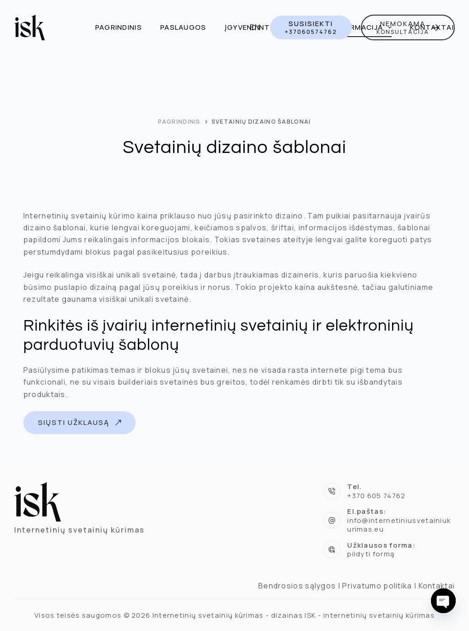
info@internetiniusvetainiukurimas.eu (399, 525)
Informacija (364, 27)
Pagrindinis (118, 27)
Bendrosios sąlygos (297, 586)
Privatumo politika (377, 586)
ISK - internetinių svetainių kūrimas (370, 615)
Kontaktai (432, 27)
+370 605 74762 (376, 495)
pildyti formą (370, 554)
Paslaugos (183, 27)
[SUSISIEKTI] (311, 27)
